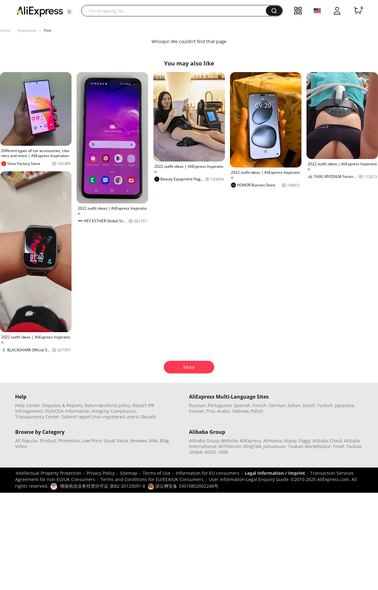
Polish (257, 411)
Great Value (116, 441)
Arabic (224, 411)
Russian (197, 405)
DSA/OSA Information (67, 411)
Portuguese (220, 405)
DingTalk (252, 446)
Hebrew (240, 411)
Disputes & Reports (62, 405)
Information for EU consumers (207, 473)
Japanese (344, 405)
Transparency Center (37, 417)
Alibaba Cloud (327, 441)
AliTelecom (229, 446)
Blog (164, 441)
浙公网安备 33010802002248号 (183, 486)
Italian (294, 405)
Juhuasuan (274, 446)
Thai (210, 411)
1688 (223, 452)
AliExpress (250, 441)
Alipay (290, 441)
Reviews (138, 441)
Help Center (27, 405)
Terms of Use (156, 473)
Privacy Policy (101, 473)
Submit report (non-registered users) (100, 417)
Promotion (69, 441)
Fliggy (305, 441)
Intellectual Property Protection (48, 473)
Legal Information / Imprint (275, 473)
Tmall (338, 446)
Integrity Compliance (113, 411)
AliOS (210, 452)
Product (48, 441)
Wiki (153, 441)
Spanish (241, 405)
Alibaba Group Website (213, 441)
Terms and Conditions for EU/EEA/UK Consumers (151, 479)
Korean (196, 411)
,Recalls (148, 417)
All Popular (26, 441)
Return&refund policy (107, 405)
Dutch (309, 405)
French (259, 405)
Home (5, 30)
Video (21, 446)
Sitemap (128, 473)
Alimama (272, 441)
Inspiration (27, 30)
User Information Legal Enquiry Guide (249, 479)
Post (47, 30)
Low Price (92, 441)
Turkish (325, 405)
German (277, 405)
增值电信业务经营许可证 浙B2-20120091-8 (102, 486)
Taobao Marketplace (309, 446)
